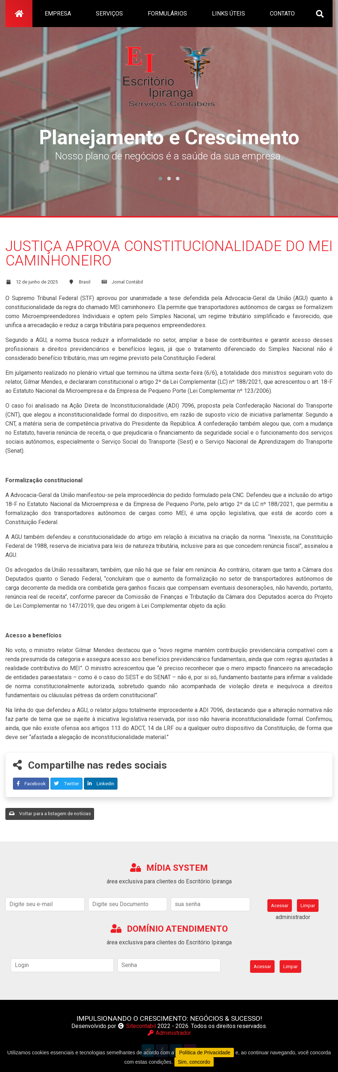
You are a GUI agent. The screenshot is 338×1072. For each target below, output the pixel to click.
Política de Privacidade (204, 1052)
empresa (58, 13)
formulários (167, 13)
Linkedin (101, 783)
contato (282, 13)
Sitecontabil (141, 1026)
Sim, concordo (194, 1062)
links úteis (228, 13)
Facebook (31, 783)
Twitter (66, 783)
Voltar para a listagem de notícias (50, 813)
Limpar (308, 905)
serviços (109, 13)
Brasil (84, 282)
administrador (293, 917)
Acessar (279, 905)
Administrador (169, 1032)
